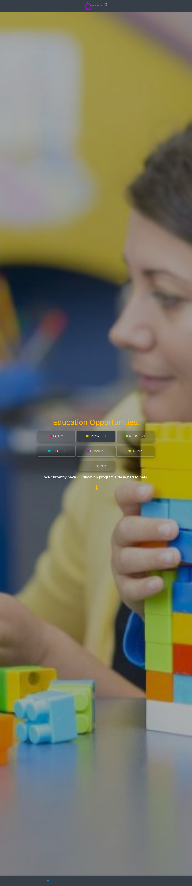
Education (96, 436)
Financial (96, 451)
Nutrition (135, 436)
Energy (135, 451)
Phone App (96, 465)
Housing (56, 451)
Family (56, 436)
